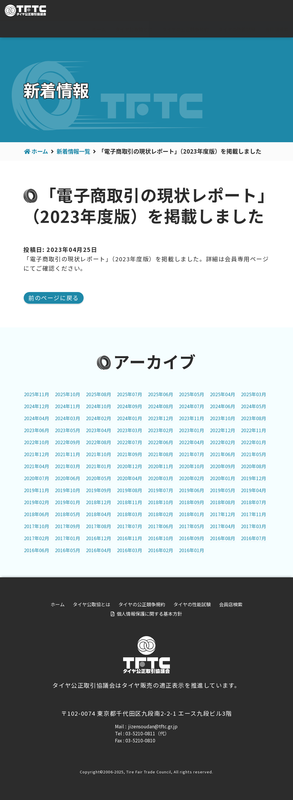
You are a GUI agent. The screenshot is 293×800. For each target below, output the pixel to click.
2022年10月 (36, 442)
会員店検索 (276, 29)
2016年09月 (191, 538)
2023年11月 (191, 418)
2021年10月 (98, 454)
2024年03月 (67, 418)
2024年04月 (36, 418)
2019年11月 (36, 490)
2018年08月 (222, 502)
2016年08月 (222, 538)
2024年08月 (160, 406)
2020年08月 (253, 466)
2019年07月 (160, 490)
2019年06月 (191, 490)
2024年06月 (222, 406)
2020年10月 (191, 466)
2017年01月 (67, 538)
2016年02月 (160, 550)
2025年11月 (36, 394)
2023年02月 (160, 430)
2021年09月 (129, 454)
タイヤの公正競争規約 (185, 29)
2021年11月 (67, 454)
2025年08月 (98, 394)
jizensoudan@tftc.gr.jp (152, 726)
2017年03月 (253, 526)
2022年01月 (253, 442)
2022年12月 (222, 430)
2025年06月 (160, 394)
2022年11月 (253, 430)
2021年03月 (67, 466)
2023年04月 (98, 430)
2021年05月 (253, 454)
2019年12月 (253, 478)
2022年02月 (222, 442)
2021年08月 (160, 454)
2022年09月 (67, 442)
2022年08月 (98, 442)
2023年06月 (36, 430)
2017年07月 (129, 526)
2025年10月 (67, 394)
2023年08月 (253, 418)
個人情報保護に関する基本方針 (149, 613)
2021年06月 (222, 454)
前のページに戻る (53, 297)
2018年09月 (191, 502)
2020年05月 (98, 478)
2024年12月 (36, 406)
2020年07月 (36, 478)
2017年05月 (191, 526)
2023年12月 (160, 418)
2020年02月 (191, 478)
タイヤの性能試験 (237, 29)
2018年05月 (67, 514)
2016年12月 (98, 538)
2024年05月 (253, 406)
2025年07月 (129, 394)
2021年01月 (98, 466)
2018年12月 (98, 502)
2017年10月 (36, 526)
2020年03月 (160, 478)
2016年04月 (98, 550)
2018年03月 (129, 514)
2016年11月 (129, 538)
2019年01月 (67, 502)
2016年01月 (191, 550)
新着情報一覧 (75, 151)
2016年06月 (36, 550)
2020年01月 (222, 478)
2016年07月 (253, 538)
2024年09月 (129, 406)
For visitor (223, 10)
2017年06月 (160, 526)
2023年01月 (191, 430)
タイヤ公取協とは (134, 29)
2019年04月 (253, 490)
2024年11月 (67, 406)
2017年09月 (67, 526)
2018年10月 (160, 502)
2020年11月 (160, 466)
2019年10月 (67, 490)
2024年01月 (129, 418)
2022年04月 (191, 442)
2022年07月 (129, 442)
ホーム (99, 29)
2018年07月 (253, 502)
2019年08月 (129, 490)
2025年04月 (222, 394)
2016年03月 (129, 550)
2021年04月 (36, 466)
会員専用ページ (267, 10)
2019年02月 (36, 502)
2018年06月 (36, 514)
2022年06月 (160, 442)
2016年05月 (67, 550)
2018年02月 (160, 514)
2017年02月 (36, 538)
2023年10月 (222, 418)
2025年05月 (191, 394)
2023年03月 (129, 430)
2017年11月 (253, 514)
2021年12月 (36, 454)
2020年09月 (222, 466)
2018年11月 (129, 502)
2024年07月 (191, 406)
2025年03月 (253, 394)
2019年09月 (98, 490)
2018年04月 (98, 514)
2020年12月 (129, 466)
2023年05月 (67, 430)
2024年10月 (98, 406)
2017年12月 (222, 514)
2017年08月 (98, 526)
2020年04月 (129, 478)
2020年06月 (67, 478)
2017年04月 (222, 526)
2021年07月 (191, 454)
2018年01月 (191, 514)
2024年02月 (98, 418)
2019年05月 (222, 490)
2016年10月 (160, 538)
